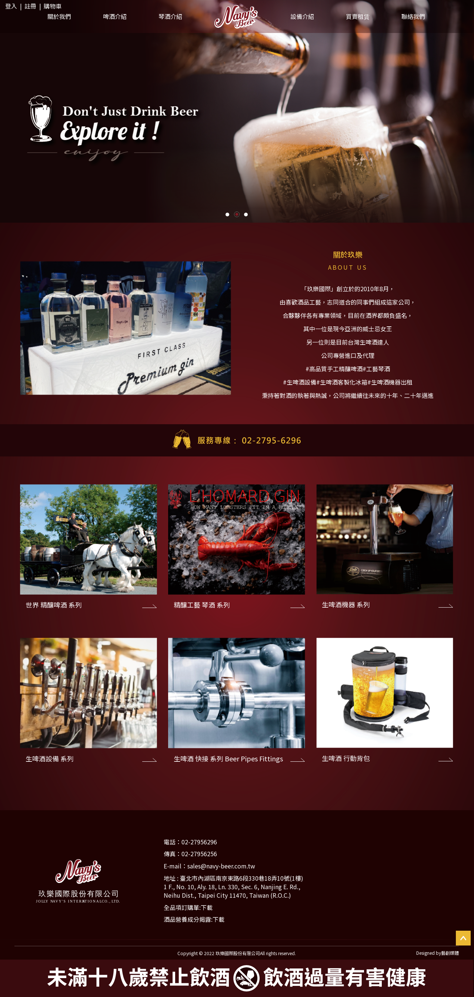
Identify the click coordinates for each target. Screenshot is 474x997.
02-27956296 (199, 841)
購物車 (52, 6)
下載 (207, 907)
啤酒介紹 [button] (115, 16)
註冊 (30, 6)
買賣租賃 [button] (358, 16)
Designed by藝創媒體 (437, 953)
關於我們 (59, 16)
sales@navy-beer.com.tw (221, 865)
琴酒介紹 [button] (170, 16)
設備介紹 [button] (302, 16)
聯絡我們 (413, 16)
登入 (11, 6)
